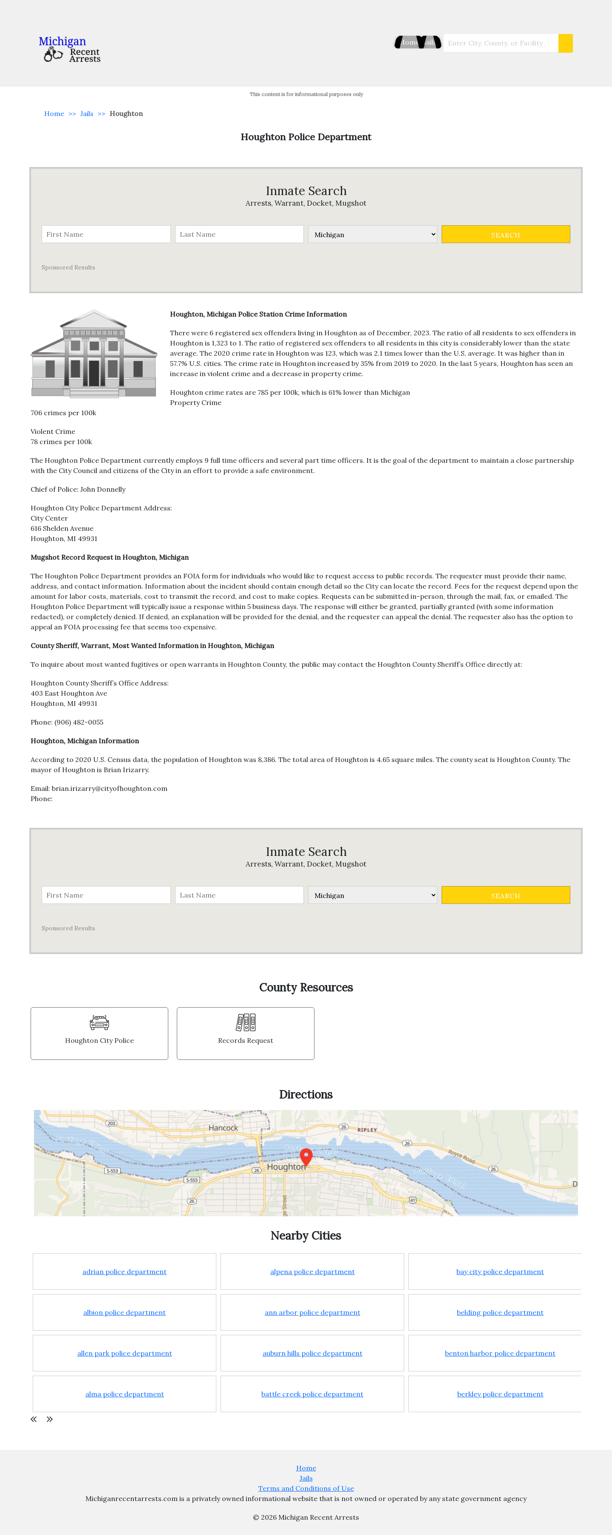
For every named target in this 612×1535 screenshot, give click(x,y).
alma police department (124, 1394)
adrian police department (124, 1271)
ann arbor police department (312, 1312)
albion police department (124, 1312)
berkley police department (500, 1394)
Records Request (245, 1040)
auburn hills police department (313, 1353)
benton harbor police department (500, 1353)
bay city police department (500, 1271)
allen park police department (124, 1353)
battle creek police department (312, 1394)
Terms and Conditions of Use (306, 1488)
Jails (423, 42)
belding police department (500, 1312)
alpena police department (312, 1271)
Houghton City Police (99, 1040)
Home (393, 42)
